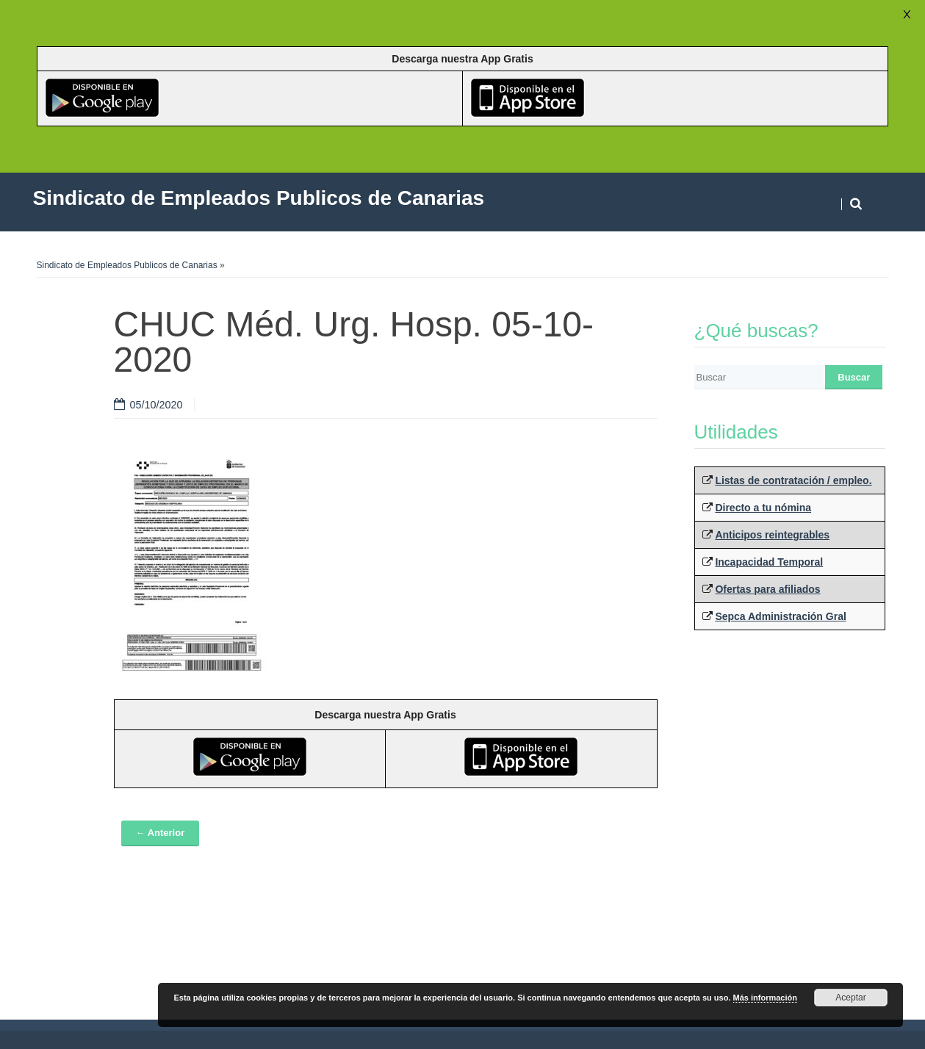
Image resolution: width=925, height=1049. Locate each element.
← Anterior (160, 832)
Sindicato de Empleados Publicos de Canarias (127, 265)
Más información (765, 997)
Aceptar (850, 997)
